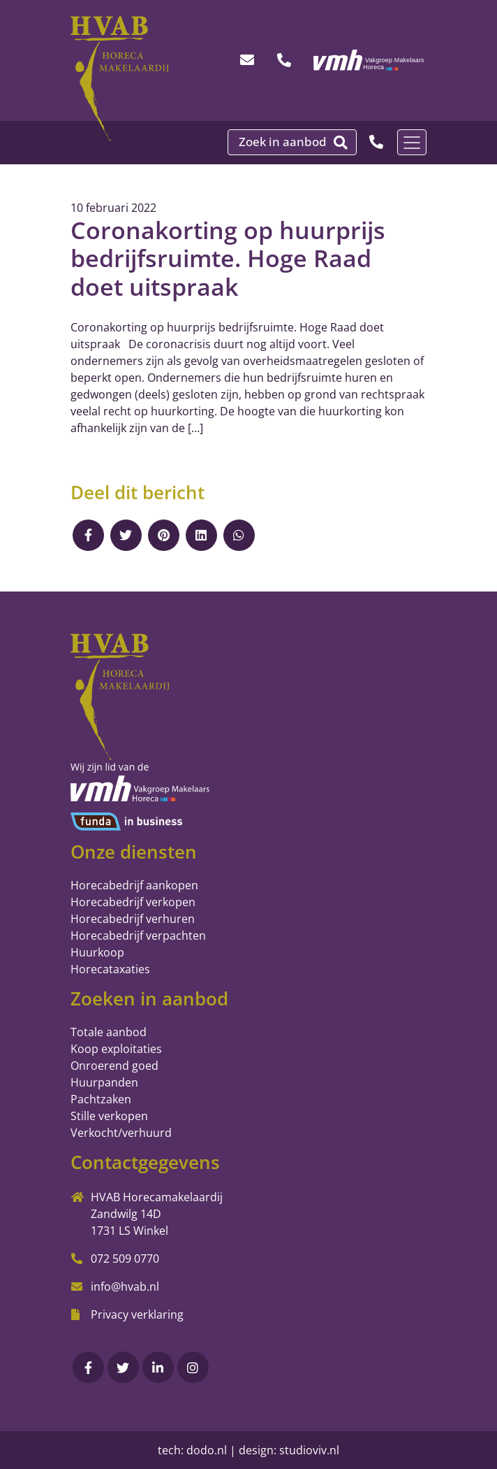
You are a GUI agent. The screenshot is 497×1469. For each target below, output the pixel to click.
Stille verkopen (109, 1116)
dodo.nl (206, 1450)
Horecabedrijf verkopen (133, 902)
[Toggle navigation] (411, 142)
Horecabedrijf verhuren (133, 918)
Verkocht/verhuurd (121, 1132)
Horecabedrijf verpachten (138, 935)
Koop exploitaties (116, 1048)
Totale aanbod (109, 1032)
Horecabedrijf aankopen (134, 885)
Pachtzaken (101, 1099)
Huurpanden (104, 1082)
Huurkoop (97, 952)
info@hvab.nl (125, 1286)
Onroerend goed (114, 1065)
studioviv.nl (309, 1450)
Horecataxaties (110, 969)
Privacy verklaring (137, 1314)
